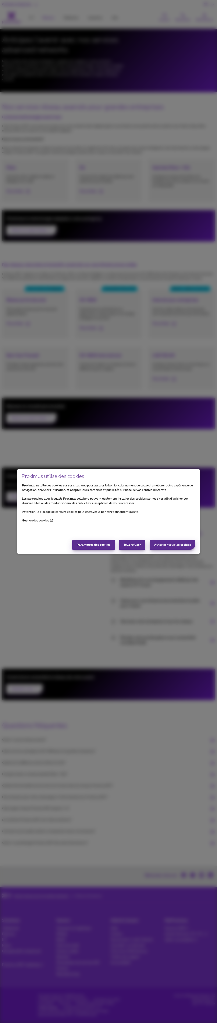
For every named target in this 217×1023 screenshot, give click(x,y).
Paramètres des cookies (93, 544)
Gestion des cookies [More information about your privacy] (37, 520)
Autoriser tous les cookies (172, 544)
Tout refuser (132, 544)
